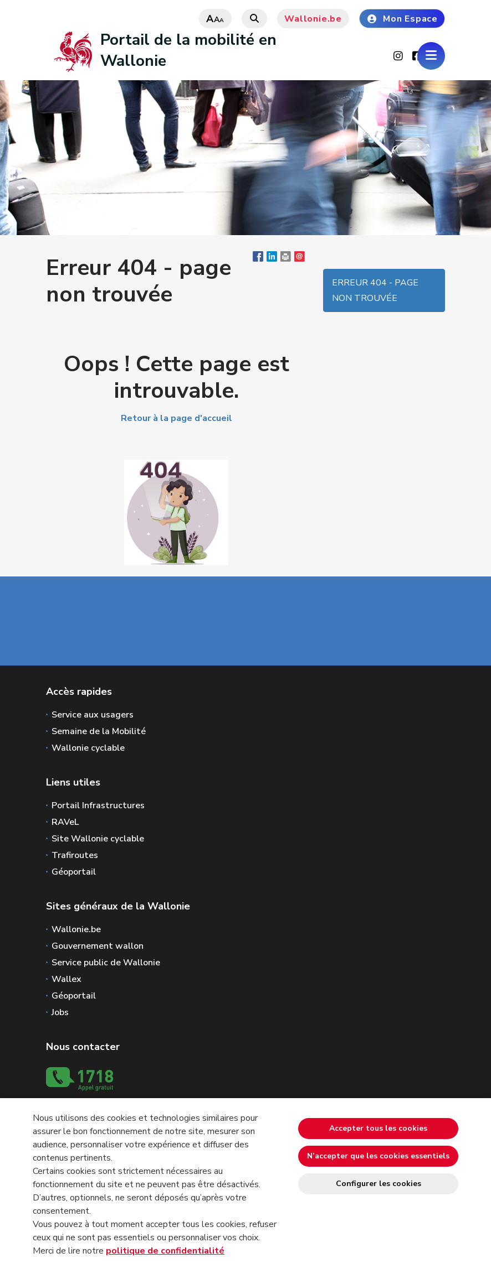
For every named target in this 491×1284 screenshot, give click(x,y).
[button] (286, 259)
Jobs (60, 1012)
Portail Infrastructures (98, 805)
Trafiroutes (75, 855)
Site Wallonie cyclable (98, 838)
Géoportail (74, 871)
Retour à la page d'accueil (176, 418)
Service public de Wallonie (106, 962)
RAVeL (65, 822)
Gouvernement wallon (98, 946)
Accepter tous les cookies (378, 1128)
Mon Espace (402, 19)
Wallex (66, 979)
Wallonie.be (313, 19)
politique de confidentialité (165, 1251)
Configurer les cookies (378, 1183)
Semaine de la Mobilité (99, 731)
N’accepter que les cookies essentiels (378, 1156)
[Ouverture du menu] (431, 56)
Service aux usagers (93, 714)
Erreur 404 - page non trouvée (375, 290)
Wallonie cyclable (88, 747)
